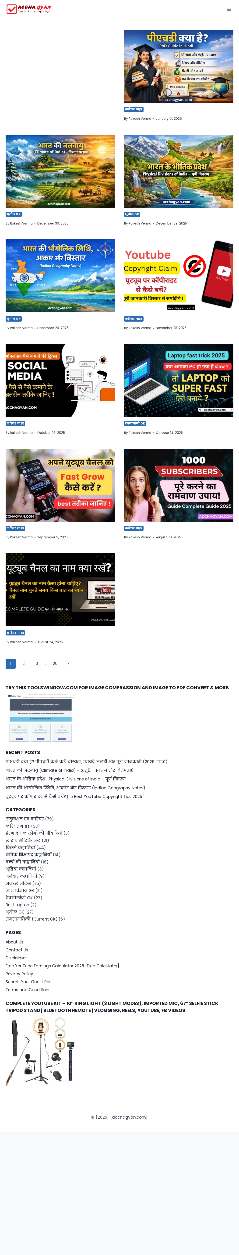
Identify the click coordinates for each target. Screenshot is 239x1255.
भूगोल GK (14, 214)
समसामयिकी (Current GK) (31, 919)
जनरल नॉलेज (18, 883)
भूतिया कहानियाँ (21, 869)
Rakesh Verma (140, 118)
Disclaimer (16, 958)
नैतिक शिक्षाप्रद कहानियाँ (29, 855)
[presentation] (178, 66)
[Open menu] (229, 9)
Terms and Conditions (28, 990)
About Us (14, 942)
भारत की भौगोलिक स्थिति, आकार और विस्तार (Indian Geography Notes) (75, 788)
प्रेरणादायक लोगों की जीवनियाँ (34, 833)
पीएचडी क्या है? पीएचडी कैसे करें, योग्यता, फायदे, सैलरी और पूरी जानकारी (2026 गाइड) (86, 762)
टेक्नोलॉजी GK (135, 423)
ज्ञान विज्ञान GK (20, 890)
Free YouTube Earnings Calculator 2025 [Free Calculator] (62, 966)
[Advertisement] (60, 64)
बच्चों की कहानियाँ (23, 862)
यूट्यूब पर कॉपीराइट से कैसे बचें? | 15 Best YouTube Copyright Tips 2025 (74, 796)
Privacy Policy (19, 974)
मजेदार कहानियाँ (21, 876)
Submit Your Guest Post (29, 982)
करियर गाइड (134, 109)
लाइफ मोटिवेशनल (23, 840)
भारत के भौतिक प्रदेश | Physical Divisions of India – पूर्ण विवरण (66, 779)
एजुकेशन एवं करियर (25, 819)
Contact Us (17, 950)
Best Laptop (17, 905)
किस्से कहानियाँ (20, 848)
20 (55, 663)
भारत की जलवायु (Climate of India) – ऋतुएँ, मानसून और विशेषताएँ (70, 770)
